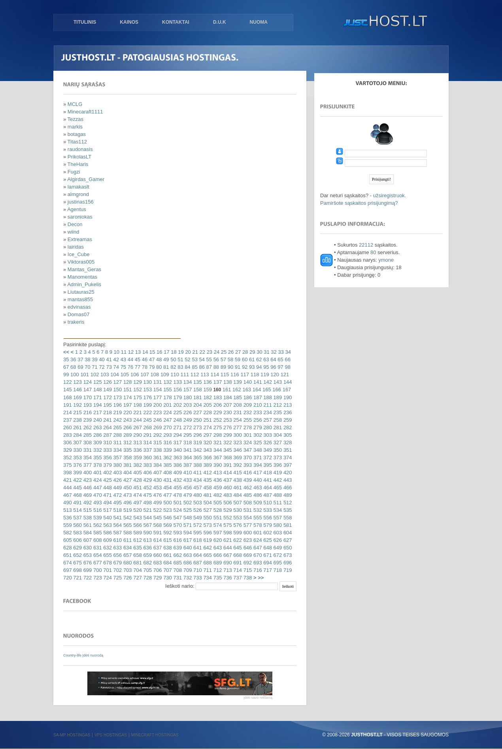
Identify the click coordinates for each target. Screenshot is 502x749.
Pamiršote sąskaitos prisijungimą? (359, 203)
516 (97, 510)
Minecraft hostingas (155, 735)
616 (177, 540)
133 (177, 382)
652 (77, 555)
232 (247, 412)
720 (67, 578)
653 (87, 555)
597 (217, 533)
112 (194, 374)
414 (227, 472)
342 (197, 450)
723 (97, 578)
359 (137, 457)
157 (187, 389)
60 (243, 359)
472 (117, 495)
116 (234, 374)
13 (137, 352)
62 (258, 359)
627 (287, 540)
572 (197, 525)
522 (157, 510)
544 (147, 518)
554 (247, 518)
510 (267, 503)
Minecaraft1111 (85, 112)
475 (147, 495)
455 (177, 488)
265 (117, 427)
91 (236, 367)
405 (137, 472)
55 (208, 359)
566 (137, 525)
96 (272, 367)
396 (277, 465)
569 (167, 525)
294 (177, 435)
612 (137, 540)
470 (97, 495)
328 (287, 442)
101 (84, 374)
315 (157, 442)
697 (67, 570)
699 (87, 570)
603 (277, 533)
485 (247, 495)
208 (237, 405)
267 (137, 427)
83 (179, 367)
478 (177, 495)
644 (227, 548)
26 (230, 352)
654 (97, 555)
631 (97, 548)
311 (117, 442)
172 (107, 397)
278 (247, 427)
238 (77, 420)
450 (127, 488)
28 (244, 352)
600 (247, 533)
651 (67, 555)
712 (217, 570)
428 (137, 480)
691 (237, 563)
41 (108, 359)
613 (147, 540)
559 (67, 525)
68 (72, 367)
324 (247, 442)
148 (97, 389)
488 (277, 495)
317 (177, 442)
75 (122, 367)
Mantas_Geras (84, 269)
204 (197, 405)
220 (127, 412)
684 (167, 563)
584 (87, 533)
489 (287, 495)
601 (257, 533)
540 (107, 518)
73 (108, 367)
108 (154, 374)
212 (277, 405)
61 (251, 359)
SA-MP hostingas (71, 735)
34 (287, 352)
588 (127, 533)
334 (117, 450)
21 (194, 352)
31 (266, 352)
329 (67, 450)
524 (177, 510)
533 (267, 510)
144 (287, 382)
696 (287, 563)
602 (267, 533)
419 (277, 472)
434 (197, 480)
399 (77, 472)
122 (67, 382)
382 (137, 465)
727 (137, 578)
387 (187, 465)
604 (287, 533)
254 (237, 420)
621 (227, 540)
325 (257, 442)
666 (217, 555)
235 (277, 412)
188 (267, 397)
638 (167, 548)
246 (157, 420)
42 (115, 359)
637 (157, 548)
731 (177, 578)
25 (222, 352)
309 (97, 442)
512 (287, 503)
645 (237, 548)
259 (287, 420)
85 (194, 367)
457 (197, 488)
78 (143, 367)
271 (177, 427)
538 (87, 518)
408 (167, 472)
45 (136, 359)
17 (166, 352)
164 (256, 389)
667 (227, 555)
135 (197, 382)
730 (167, 578)
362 (167, 457)
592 (167, 533)
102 (94, 374)
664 (197, 555)
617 (187, 540)
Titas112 (77, 142)
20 (187, 352)
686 (187, 563)
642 (207, 548)
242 (117, 420)
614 (157, 540)
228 (207, 412)
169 (77, 397)
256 (257, 420)
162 (236, 389)
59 (236, 359)
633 (117, 548)
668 (237, 555)
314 (147, 442)
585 (97, 533)
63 (265, 359)
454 (167, 488)
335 (127, 450)
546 (167, 518)
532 (257, 510)
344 (217, 450)
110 (174, 374)
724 (107, 578)
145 (67, 389)
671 (267, 555)
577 (247, 525)
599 (237, 533)
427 (127, 480)
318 (187, 442)
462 (247, 488)
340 (177, 450)
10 (115, 352)
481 (207, 495)
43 (122, 359)
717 (267, 570)
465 (277, 488)
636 (147, 548)
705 (147, 570)
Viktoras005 (81, 262)
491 (77, 503)
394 (257, 465)
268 (147, 427)
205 (207, 405)
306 (67, 442)
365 (197, 457)
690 (227, 563)
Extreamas (80, 239)
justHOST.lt (383, 22)
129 (137, 382)
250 (197, 420)
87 (208, 367)
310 (107, 442)
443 (287, 480)
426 (117, 480)
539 (97, 518)
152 (137, 389)
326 (267, 442)
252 (217, 420)
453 (157, 488)
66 (287, 359)
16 (158, 352)
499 (157, 503)
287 (107, 435)
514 (77, 510)
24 (215, 352)
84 (187, 367)
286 (97, 435)
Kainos (129, 22)
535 (287, 510)
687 (197, 563)
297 (207, 435)
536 (67, 518)
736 (227, 578)
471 (107, 495)
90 (229, 367)
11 (122, 352)
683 (157, 563)
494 (107, 503)
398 (67, 472)
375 (67, 465)
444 (67, 488)
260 (67, 427)
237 (67, 420)
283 (67, 435)
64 (272, 359)
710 (197, 570)
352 (67, 457)
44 (129, 359)
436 (217, 480)
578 (257, 525)
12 (130, 352)
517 (107, 510)
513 (67, 510)
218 (107, 412)
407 (157, 472)
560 (77, 525)
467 (67, 495)
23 (208, 352)
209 (247, 405)
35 (66, 359)
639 (177, 548)
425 (107, 480)
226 (187, 412)
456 (187, 488)
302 (257, 435)
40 (101, 359)
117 (244, 374)
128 (127, 382)
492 (87, 503)
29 (251, 352)
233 (257, 412)
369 (237, 457)
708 (177, 570)
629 (77, 548)
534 (277, 510)
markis (75, 127)
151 (127, 389)
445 (77, 488)
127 (117, 382)
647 (257, 548)
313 (137, 442)
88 (215, 367)
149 (107, 389)
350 (277, 450)
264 (107, 427)
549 (197, 518)
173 (117, 397)
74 (115, 367)
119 (264, 374)
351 (287, 450)
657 (127, 555)
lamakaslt (78, 187)
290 (137, 435)
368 (227, 457)
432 (177, 480)
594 (187, 533)
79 (151, 367)
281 (277, 427)
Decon (75, 224)
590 (147, 533)
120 (274, 374)
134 (187, 382)
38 (87, 359)
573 (207, 525)
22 (201, 352)
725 (117, 578)
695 (277, 563)
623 (247, 540)
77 (136, 367)
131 (157, 382)
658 (137, 555)
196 (117, 405)
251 (207, 420)
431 (167, 480)
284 (77, 435)
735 (217, 578)
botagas (77, 134)
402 (107, 472)
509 (257, 503)
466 (287, 488)
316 (167, 442)
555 (257, 518)
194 (97, 405)
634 (127, 548)
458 (207, 488)
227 (197, 412)
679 (117, 563)
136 (207, 382)
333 (107, 450)
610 (117, 540)
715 (247, 570)
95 (265, 367)
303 (267, 435)
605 (67, 540)
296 (197, 435)
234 (267, 412)
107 (144, 374)
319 (197, 442)
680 (127, 563)
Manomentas (82, 277)
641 (197, 548)
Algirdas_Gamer (85, 179)
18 (173, 352)
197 (127, 405)
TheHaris (78, 164)
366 (207, 457)
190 (287, 397)
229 (217, 412)
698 (77, 570)
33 (280, 352)
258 (277, 420)
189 (277, 397)
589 (137, 533)
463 (257, 488)
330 (77, 450)
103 (104, 374)
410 (187, 472)
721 (77, 578)
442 (277, 480)
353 (77, 457)
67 (66, 367)
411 (197, 472)
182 (207, 397)
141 (257, 382)
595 (197, 533)
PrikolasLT (79, 157)
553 (237, 518)
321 (217, 442)
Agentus (76, 209)
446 (87, 488)
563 (107, 525)
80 (158, 367)
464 (267, 488)
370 (247, 457)
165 (266, 389)
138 (227, 382)
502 (187, 503)
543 (137, 518)
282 (287, 427)
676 (87, 563)
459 (217, 488)
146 (77, 389)
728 (147, 578)
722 (87, 578)
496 (127, 503)
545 (157, 518)
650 (287, 548)
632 (107, 548)
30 (258, 352)
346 (237, 450)
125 (97, 382)
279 (257, 427)
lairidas (76, 247)
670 (257, 555)
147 (87, 389)
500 (167, 503)
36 (72, 359)
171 (97, 397)
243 (127, 420)
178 (167, 397)
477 (167, 495)
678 (107, 563)
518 (117, 510)
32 (273, 352)
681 (137, 563)
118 (254, 374)
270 (167, 427)
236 (287, 412)
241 (107, 420)
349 (267, 450)
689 (217, 563)
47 (151, 359)
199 (147, 405)
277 (237, 427)
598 (227, 533)
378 (97, 465)
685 (177, 563)
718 (277, 570)
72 (101, 367)
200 (157, 405)
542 (127, 518)
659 (147, 555)
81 (165, 367)
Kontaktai (175, 22)
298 (217, 435)
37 (79, 359)
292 (157, 435)
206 (217, 405)
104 (114, 374)
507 (237, 503)
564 (117, 525)
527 (207, 510)
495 (117, 503)
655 (107, 555)
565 (127, 525)
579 (267, 525)
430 (157, 480)
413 (217, 472)
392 (237, 465)
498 (147, 503)
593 (177, 533)
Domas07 (79, 314)
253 (227, 420)
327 (277, 442)
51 (179, 359)
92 (243, 367)
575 (227, 525)
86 (201, 367)
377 (87, 465)
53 (194, 359)
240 (97, 420)
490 (67, 503)
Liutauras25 (81, 292)
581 (287, 525)
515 (87, 510)
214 (67, 412)
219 (117, 412)
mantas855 (80, 299)
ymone (386, 260)
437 (227, 480)
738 (247, 578)
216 (87, 412)
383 (147, 465)
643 (217, 548)
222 (147, 412)
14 (144, 352)
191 (67, 405)
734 (207, 578)
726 (127, 578)
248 (177, 420)
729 (157, 578)
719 (287, 570)
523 (167, 510)
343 (207, 450)
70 (87, 367)
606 (77, 540)
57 (222, 359)
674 (67, 563)
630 (87, 548)
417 (257, 472)
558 (287, 518)
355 (97, 457)
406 (147, 472)
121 (284, 374)
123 (77, 382)
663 (187, 555)
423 (87, 480)
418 (267, 472)
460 (227, 488)
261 (77, 427)
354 (87, 457)
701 (107, 570)
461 (237, 488)
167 (286, 389)
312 (127, 442)
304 (277, 435)
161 (227, 389)
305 (287, 435)
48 (158, 359)
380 (117, 465)
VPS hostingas (110, 735)
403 (117, 472)
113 (204, 374)
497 (137, 503)
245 (147, 420)
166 (276, 389)
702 (117, 570)
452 (147, 488)
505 (217, 503)
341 (187, 450)
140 (247, 382)
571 (187, 525)
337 (147, 450)
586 (107, 533)
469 (87, 495)
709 (187, 570)
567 (147, 525)
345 (227, 450)
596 (207, 533)
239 (87, 420)
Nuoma (259, 22)
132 (167, 382)
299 (227, 435)
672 (277, 555)
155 (167, 389)
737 (237, 578)
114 (214, 374)
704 (137, 570)
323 (237, 442)
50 (172, 359)
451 (137, 488)
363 (177, 457)
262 (87, 427)
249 (187, 420)
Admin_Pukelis (84, 284)
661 (167, 555)
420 (287, 472)
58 (229, 359)
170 (87, 397)
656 (117, 555)
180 (187, 397)
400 (87, 472)
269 (157, 427)
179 (177, 397)
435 (207, 480)
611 (127, 540)
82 (172, 367)
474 (137, 495)
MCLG (75, 104)
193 (87, 405)
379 (107, 465)
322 (227, 442)
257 (267, 420)
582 (67, 533)
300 (237, 435)
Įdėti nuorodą (93, 655)
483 (227, 495)
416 (247, 472)
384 (157, 465)
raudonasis (80, 149)
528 (217, 510)
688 (207, 563)
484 (237, 495)
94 (258, 367)
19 (180, 352)
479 (187, 495)
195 (107, 405)
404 (127, 472)
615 (167, 540)
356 (107, 457)
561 (87, 525)
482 (217, 495)
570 (177, 525)
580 (277, 525)
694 (267, 563)
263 (97, 427)
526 (197, 510)
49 (165, 359)
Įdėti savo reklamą (257, 698)
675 (77, 563)
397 (287, 465)
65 (279, 359)
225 (177, 412)
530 (237, 510)
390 (217, 465)
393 (247, 465)
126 (107, 382)
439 (247, 480)
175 (137, 397)
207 (227, 405)
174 (127, 397)
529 (227, 510)
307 (77, 442)
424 (97, 480)
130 (147, 382)
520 (137, 510)
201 (167, 405)
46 (143, 359)
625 (267, 540)
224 (167, 412)
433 (187, 480)
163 (246, 389)
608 (97, 540)
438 (237, 480)
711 (207, 570)
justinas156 (81, 202)
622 (237, 540)
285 (87, 435)
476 (157, 495)
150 (117, 389)
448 (107, 488)
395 (267, 465)
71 (94, 367)
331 (87, 450)
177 (157, 397)
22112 (366, 245)
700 (97, 570)
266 (127, 427)
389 (207, 465)
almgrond (78, 194)
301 (247, 435)
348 (257, 450)
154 (157, 389)
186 (247, 397)
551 (217, 518)
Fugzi (74, 172)
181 (197, 397)
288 (117, 435)
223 (157, 412)
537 (77, 518)
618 (197, 540)
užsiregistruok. (389, 195)
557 (277, 518)
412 (207, 472)
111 (184, 374)
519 (127, 510)
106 (134, 374)
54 (201, 359)
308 (87, 442)
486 (257, 495)
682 (147, 563)
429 (147, 480)
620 (217, 540)
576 (237, 525)
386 (177, 465)
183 (217, 397)
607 (87, 540)
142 (267, 382)
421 (67, 480)
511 (277, 503)
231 (237, 412)
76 (129, 367)
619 (207, 540)
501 (177, 503)
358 (127, 457)
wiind (73, 232)
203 (187, 405)
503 (197, 503)
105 (124, 374)
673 (287, 555)
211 (267, 405)
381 (127, 465)
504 (207, 503)
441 (267, 480)
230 (227, 412)
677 (97, 563)
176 (147, 397)
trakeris (76, 322)
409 (177, 472)
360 (147, 457)
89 (222, 367)
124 (87, 382)
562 (97, 525)
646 (247, 548)
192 (77, 405)
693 (257, 563)
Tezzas (75, 119)
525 (187, 510)
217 (97, 412)
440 (257, 480)
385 (167, 465)
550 (207, 518)
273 (197, 427)
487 (267, 495)
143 (277, 382)
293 (167, 435)
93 (251, 367)
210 (257, 405)
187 (257, 397)
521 (147, 510)
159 (207, 389)
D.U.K (219, 22)
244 (137, 420)
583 (77, 533)
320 (207, 442)
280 (267, 427)
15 (151, 352)
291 (147, 435)
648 (267, 548)
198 (137, 405)
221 (137, 412)
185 (237, 397)
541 (117, 518)
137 (217, 382)
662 (177, 555)
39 (94, 359)
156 (177, 389)
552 (227, 518)
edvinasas (79, 307)
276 (227, 427)
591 (157, 533)
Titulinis (85, 22)
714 (237, 570)
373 (277, 457)
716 (257, 570)
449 (117, 488)
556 (267, 518)
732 (187, 578)
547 (177, 518)
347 (247, 450)
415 (237, 472)
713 (227, 570)
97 (279, 367)
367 (217, 457)
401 (97, 472)
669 (247, 555)
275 (217, 427)
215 (77, 412)
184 (227, 397)
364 (187, 457)
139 (237, 382)
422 (77, 480)
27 (237, 352)
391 (227, 465)
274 (207, 427)
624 (257, 540)
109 (164, 374)
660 (157, 555)
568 (157, 525)
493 (97, 503)
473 (127, 495)
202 (177, 405)
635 (137, 548)
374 (287, 457)
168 (67, 397)
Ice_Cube (79, 254)
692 (247, 563)
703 (127, 570)
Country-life (73, 655)
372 (267, 457)
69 (79, 367)
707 (167, 570)
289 (127, 435)
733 (197, 578)
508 (247, 503)
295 (187, 435)
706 (157, 570)
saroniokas (80, 217)
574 (217, 525)
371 (257, 457)
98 (287, 367)
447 (97, 488)
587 (117, 533)
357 (117, 457)
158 (197, 389)
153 (147, 389)
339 (167, 450)
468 (77, 495)
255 (247, 420)
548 (187, 518)
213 (287, 405)
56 (215, 359)
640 (187, 548)
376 (77, 465)
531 (247, 510)
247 (167, 420)
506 (227, 503)
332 (97, 450)
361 (157, 457)
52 (187, 359)
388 (197, 465)
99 (66, 374)
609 (107, 540)
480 (197, 495)
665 (207, 555)
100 (74, 374)
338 (157, 450)
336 (137, 450)
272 (187, 427)
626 (277, 540)
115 (224, 374)
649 (277, 548)
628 (67, 548)
